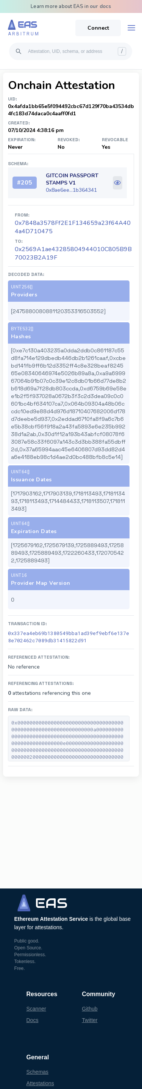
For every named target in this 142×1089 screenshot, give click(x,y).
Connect (98, 28)
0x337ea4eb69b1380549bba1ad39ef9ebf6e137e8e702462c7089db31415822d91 (68, 637)
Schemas (37, 1072)
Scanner (36, 1009)
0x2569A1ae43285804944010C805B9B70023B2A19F (73, 253)
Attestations (40, 1083)
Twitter (89, 1020)
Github (89, 1009)
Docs (33, 1020)
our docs (100, 6)
